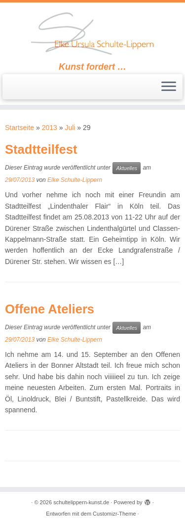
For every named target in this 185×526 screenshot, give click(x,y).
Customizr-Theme (114, 514)
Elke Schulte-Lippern (74, 179)
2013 (49, 128)
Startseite (19, 128)
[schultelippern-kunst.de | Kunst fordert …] (92, 32)
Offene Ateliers (49, 309)
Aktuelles (126, 168)
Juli (70, 128)
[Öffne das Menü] (168, 87)
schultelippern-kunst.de (81, 502)
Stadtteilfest (41, 149)
